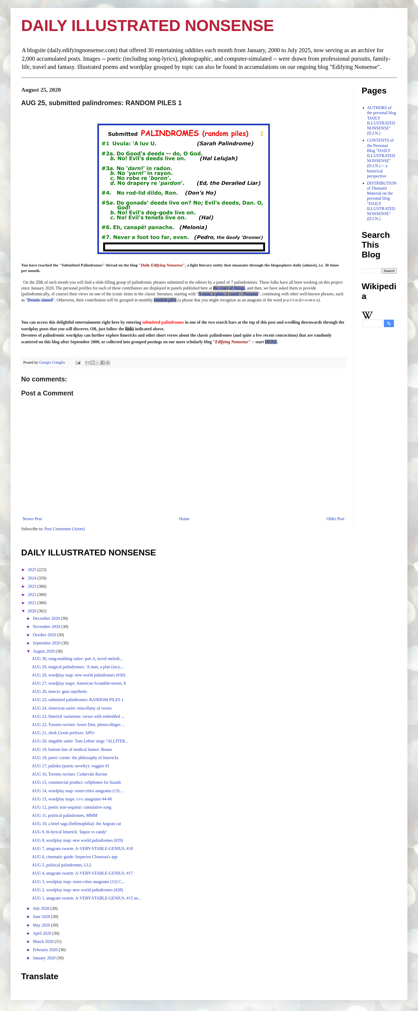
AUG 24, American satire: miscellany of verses (72, 708)
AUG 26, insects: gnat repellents (59, 691)
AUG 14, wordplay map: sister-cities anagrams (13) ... (78, 791)
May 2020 (42, 925)
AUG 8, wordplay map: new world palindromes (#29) (77, 840)
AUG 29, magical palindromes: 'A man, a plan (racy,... (78, 667)
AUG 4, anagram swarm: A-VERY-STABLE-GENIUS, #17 (82, 873)
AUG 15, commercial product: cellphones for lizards (76, 782)
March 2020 (43, 941)
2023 (32, 586)
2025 (32, 569)
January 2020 (45, 958)
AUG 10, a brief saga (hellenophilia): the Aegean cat (76, 823)
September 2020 (47, 643)
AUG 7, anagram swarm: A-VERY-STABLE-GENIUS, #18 (82, 848)
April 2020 (42, 933)
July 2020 (42, 908)
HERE (271, 342)
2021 (32, 602)
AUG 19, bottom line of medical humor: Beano (72, 749)
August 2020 (44, 651)
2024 (32, 578)
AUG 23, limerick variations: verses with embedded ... (78, 716)
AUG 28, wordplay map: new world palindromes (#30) (78, 675)
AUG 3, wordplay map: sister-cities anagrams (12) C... (78, 881)
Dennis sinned (40, 300)
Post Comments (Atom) (64, 529)
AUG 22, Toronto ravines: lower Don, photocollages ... (78, 724)
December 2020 (47, 618)
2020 (32, 611)
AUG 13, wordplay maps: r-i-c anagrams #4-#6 (72, 799)
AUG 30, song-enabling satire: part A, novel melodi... (77, 658)
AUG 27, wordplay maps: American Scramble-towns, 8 (79, 683)
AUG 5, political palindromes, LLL (62, 865)
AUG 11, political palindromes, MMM (64, 815)
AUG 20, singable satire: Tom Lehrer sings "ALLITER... (80, 741)
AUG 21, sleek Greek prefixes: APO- (63, 733)
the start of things (229, 288)
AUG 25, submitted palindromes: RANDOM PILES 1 (78, 699)
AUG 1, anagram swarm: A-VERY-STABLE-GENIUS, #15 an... (86, 898)
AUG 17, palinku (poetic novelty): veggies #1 (71, 766)
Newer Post (32, 518)
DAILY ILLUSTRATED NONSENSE (147, 25)
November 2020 (47, 626)
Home (184, 518)
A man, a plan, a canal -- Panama (228, 294)
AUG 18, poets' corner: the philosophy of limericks (75, 757)
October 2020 (45, 635)
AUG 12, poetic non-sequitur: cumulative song (71, 807)
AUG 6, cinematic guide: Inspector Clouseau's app (74, 856)
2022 (32, 594)
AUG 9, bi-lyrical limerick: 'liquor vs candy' (69, 832)
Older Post (335, 518)
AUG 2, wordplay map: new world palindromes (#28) (77, 890)
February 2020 (46, 949)
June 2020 (42, 916)
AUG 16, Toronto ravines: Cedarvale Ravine (69, 774)
